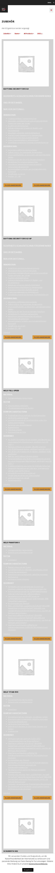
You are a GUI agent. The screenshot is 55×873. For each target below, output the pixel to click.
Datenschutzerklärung (38, 864)
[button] (7, 33)
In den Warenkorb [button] (42, 185)
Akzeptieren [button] (28, 870)
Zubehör (6, 180)
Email (49, 2)
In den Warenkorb (13, 185)
